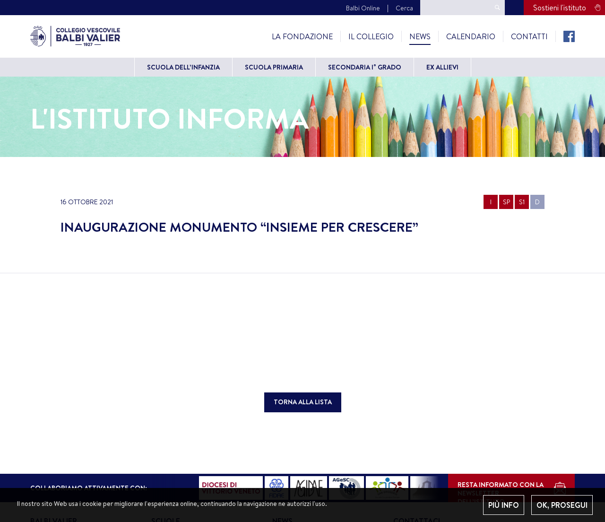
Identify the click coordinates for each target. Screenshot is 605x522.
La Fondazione (302, 36)
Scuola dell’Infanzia (183, 67)
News (420, 36)
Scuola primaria (274, 67)
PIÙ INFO (503, 505)
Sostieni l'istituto (559, 7)
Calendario (470, 36)
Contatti (529, 36)
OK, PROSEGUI (562, 505)
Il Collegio (371, 36)
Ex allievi (442, 67)
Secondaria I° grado (364, 67)
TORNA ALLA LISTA (303, 402)
